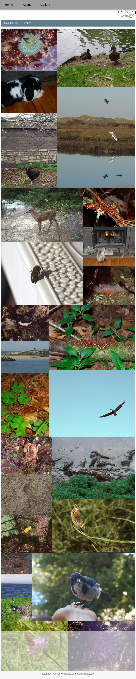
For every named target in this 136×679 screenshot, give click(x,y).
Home (9, 4)
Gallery (45, 4)
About (27, 4)
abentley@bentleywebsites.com (59, 673)
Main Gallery (11, 23)
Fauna (27, 23)
